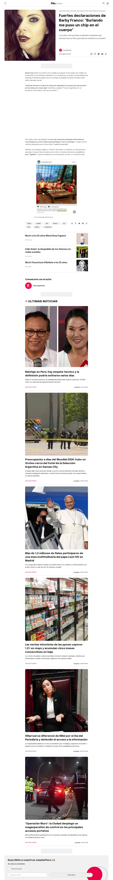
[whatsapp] (91, 53)
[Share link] (105, 53)
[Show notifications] (107, 3)
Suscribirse (71, 875)
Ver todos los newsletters (16, 864)
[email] (102, 53)
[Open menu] (5, 3)
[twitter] (98, 53)
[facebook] (95, 53)
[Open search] (103, 3)
